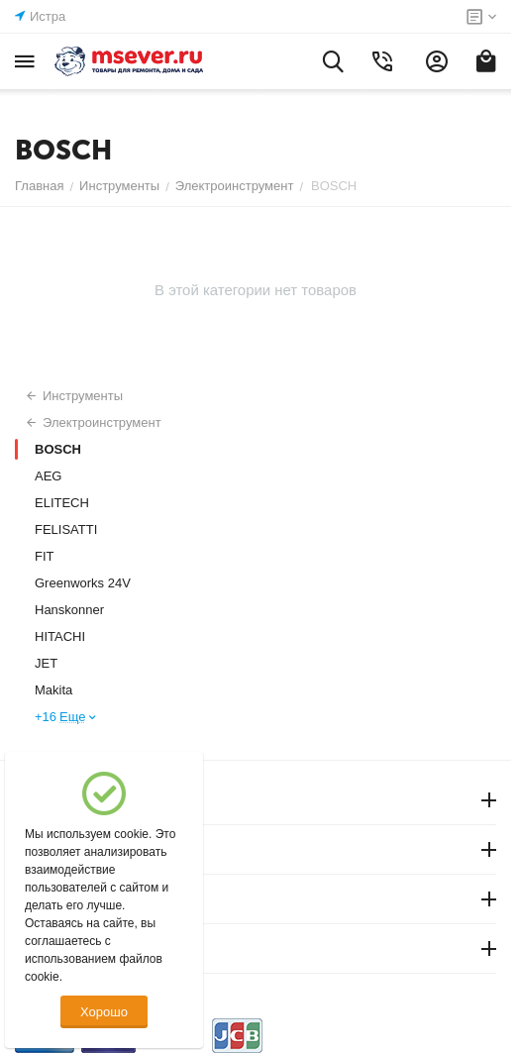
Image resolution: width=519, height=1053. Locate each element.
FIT (44, 556)
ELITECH (62, 502)
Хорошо (104, 1011)
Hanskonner (69, 609)
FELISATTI (66, 529)
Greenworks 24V (83, 583)
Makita (53, 690)
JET (46, 663)
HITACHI (60, 636)
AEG (48, 476)
